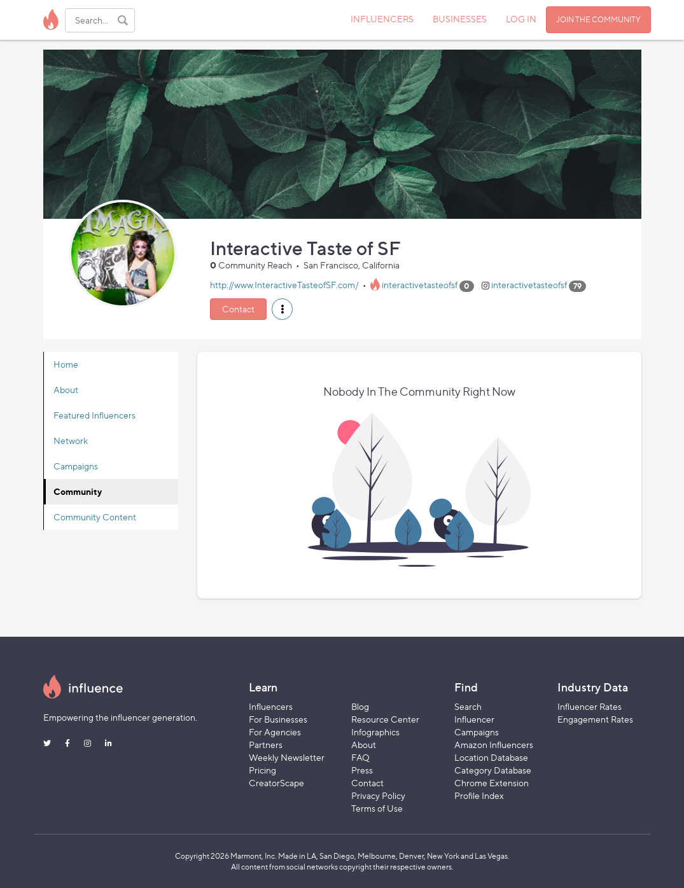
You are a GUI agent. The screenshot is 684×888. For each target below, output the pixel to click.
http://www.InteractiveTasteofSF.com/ (284, 285)
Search (468, 706)
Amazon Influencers (493, 744)
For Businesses (278, 719)
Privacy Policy (378, 795)
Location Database (491, 757)
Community (77, 491)
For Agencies (275, 731)
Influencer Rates (589, 706)
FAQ (360, 757)
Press (362, 770)
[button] (282, 309)
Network (70, 440)
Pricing (262, 770)
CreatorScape (276, 782)
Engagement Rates (595, 719)
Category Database (492, 770)
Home (65, 364)
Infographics (375, 731)
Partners (266, 744)
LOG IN (521, 18)
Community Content (94, 516)
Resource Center (385, 719)
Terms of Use (377, 808)
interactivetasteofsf (419, 285)
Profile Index (479, 795)
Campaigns (75, 466)
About (65, 389)
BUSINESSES (460, 18)
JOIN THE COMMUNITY (598, 19)
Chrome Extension (491, 782)
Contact (238, 308)
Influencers (271, 706)
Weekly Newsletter (287, 757)
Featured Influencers (94, 415)
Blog (360, 706)
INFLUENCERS (382, 18)
